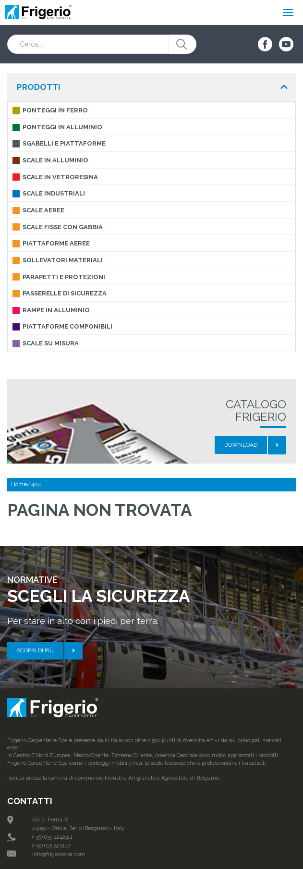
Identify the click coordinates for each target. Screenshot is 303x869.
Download (240, 444)
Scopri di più (35, 650)
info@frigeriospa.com (58, 854)
